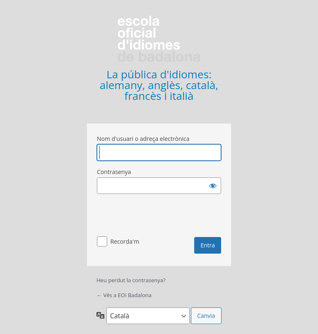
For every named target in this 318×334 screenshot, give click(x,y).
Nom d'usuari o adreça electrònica (143, 139)
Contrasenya (114, 172)
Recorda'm (124, 241)
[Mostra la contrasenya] (213, 185)
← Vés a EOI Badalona (124, 295)
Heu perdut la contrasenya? (131, 280)
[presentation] (160, 217)
